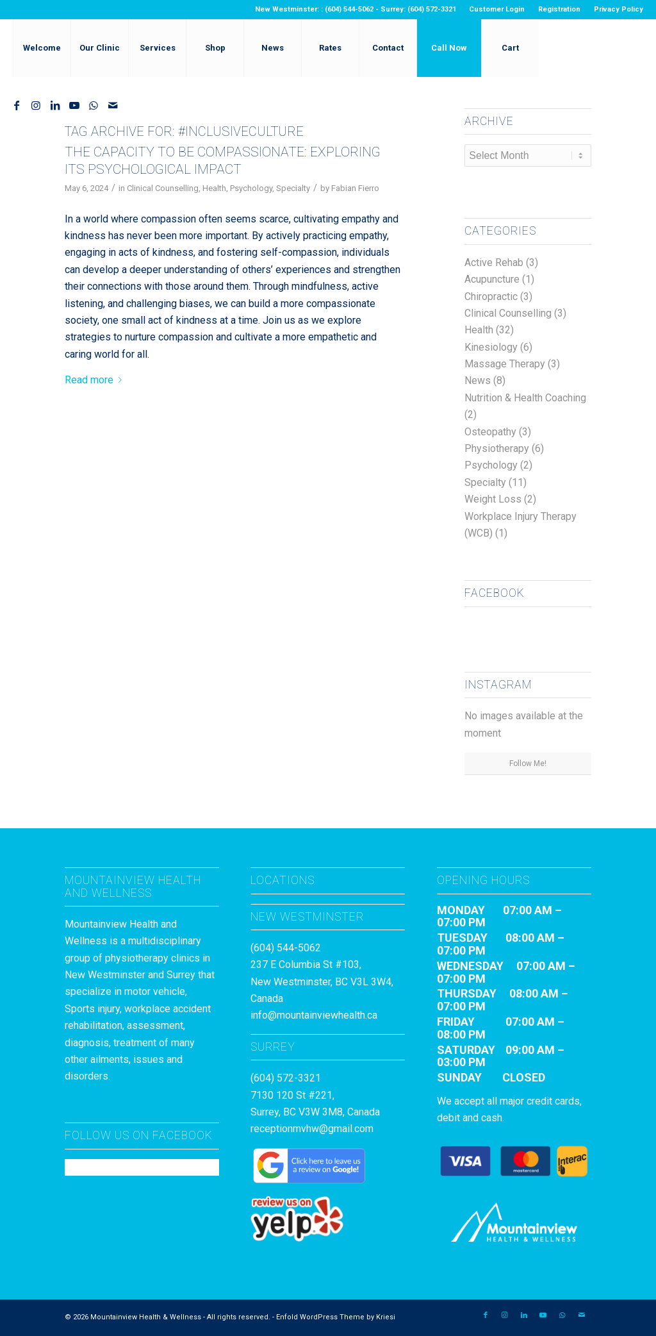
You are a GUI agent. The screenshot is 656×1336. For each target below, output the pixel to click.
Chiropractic (491, 296)
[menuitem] (497, 9)
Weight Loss (492, 499)
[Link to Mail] (112, 105)
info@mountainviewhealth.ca (313, 1015)
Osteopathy (490, 432)
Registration (559, 9)
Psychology (251, 188)
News (477, 380)
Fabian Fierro (355, 188)
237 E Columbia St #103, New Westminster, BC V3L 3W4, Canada (321, 981)
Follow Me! (527, 763)
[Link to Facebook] (16, 105)
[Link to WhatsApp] (93, 105)
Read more (96, 380)
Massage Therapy (504, 364)
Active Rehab (493, 262)
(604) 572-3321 (285, 1078)
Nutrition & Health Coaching (525, 398)
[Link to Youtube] (74, 105)
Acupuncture (492, 279)
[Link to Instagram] (35, 105)
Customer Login (497, 9)
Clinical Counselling (163, 188)
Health (214, 188)
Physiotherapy (496, 448)
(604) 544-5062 (285, 948)
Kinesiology (491, 347)
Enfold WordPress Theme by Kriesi (335, 1317)
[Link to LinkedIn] (55, 105)
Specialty (293, 188)
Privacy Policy (618, 9)
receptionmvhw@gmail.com (311, 1129)
